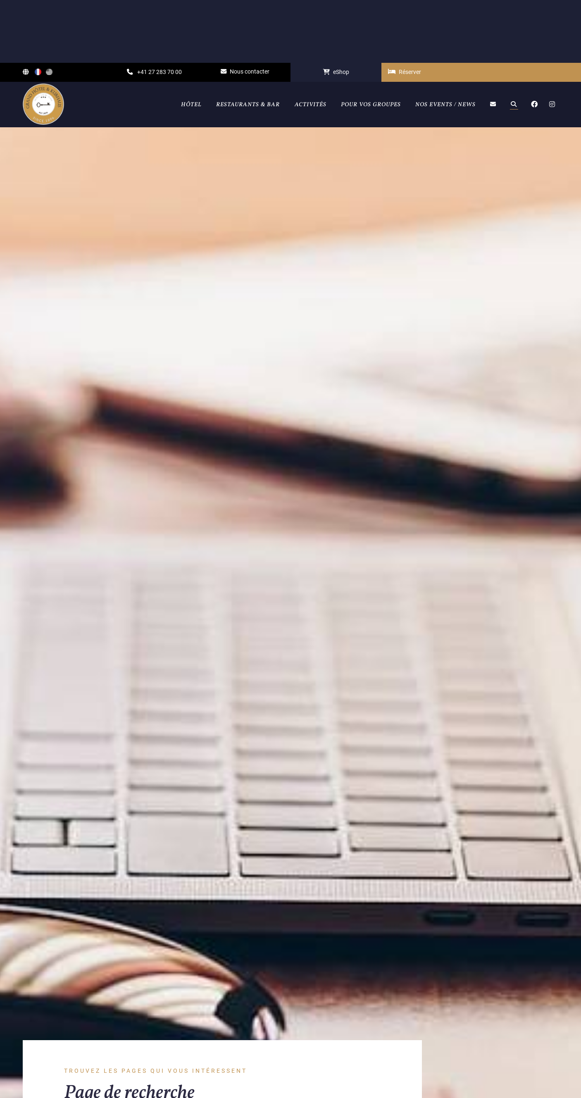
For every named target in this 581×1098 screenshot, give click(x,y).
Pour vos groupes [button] (371, 42)
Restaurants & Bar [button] (248, 42)
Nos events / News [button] (445, 42)
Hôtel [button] (191, 42)
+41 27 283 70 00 (154, 9)
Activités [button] (310, 42)
